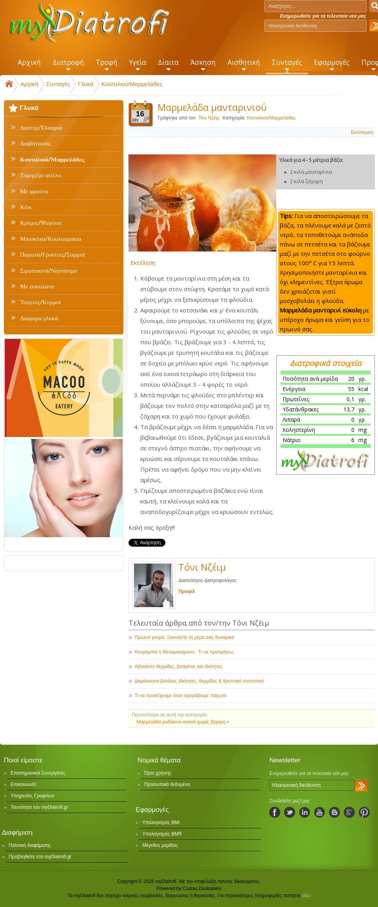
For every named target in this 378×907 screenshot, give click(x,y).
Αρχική (29, 84)
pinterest (364, 812)
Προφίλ (186, 591)
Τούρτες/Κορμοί (40, 302)
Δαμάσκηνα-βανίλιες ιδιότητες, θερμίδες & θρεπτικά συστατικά (199, 681)
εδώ (306, 895)
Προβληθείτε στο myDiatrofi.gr (40, 856)
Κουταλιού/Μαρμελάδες (132, 84)
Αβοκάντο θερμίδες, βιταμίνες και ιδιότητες (178, 666)
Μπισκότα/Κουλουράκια (50, 238)
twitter (289, 812)
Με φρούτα (34, 191)
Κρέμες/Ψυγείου (40, 222)
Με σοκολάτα (37, 286)
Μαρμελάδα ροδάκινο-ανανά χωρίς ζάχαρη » (182, 722)
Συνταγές (58, 84)
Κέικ (26, 207)
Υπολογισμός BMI (161, 822)
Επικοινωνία (23, 784)
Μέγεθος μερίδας (160, 845)
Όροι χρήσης (157, 773)
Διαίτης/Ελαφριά (41, 127)
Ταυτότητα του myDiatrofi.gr (39, 807)
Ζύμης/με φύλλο (40, 175)
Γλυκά (86, 84)
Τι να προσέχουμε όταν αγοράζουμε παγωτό (180, 695)
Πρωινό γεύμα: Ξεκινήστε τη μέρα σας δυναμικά (184, 637)
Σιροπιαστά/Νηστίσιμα (48, 270)
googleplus (349, 812)
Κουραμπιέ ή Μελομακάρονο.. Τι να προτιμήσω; (184, 652)
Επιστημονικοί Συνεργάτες (38, 773)
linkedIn (304, 812)
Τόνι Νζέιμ (208, 118)
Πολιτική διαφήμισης (30, 845)
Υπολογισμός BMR (162, 834)
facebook (274, 812)
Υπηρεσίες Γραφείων (32, 796)
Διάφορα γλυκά (39, 318)
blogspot (334, 812)
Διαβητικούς (35, 143)
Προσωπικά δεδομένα (167, 784)
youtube (319, 812)
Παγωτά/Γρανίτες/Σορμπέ (52, 254)
